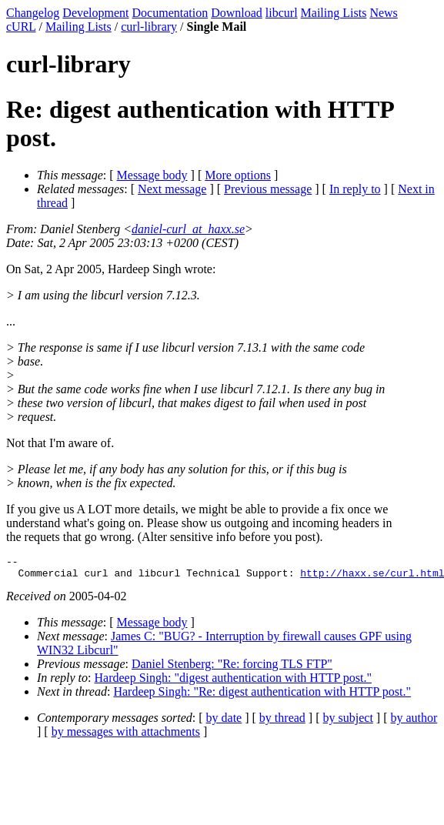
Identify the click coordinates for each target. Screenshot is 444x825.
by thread (282, 722)
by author (413, 722)
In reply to (355, 188)
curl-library (149, 26)
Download (236, 12)
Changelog (32, 12)
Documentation (170, 12)
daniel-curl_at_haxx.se (188, 228)
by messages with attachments (126, 736)
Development (95, 12)
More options (238, 175)
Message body (152, 175)
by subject (348, 722)
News (383, 12)
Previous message (268, 188)
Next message (172, 188)
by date (224, 722)
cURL (21, 26)
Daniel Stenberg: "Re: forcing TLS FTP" (232, 668)
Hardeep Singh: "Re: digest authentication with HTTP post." (262, 696)
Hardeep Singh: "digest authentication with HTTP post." (233, 682)
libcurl (281, 12)
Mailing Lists (334, 12)
